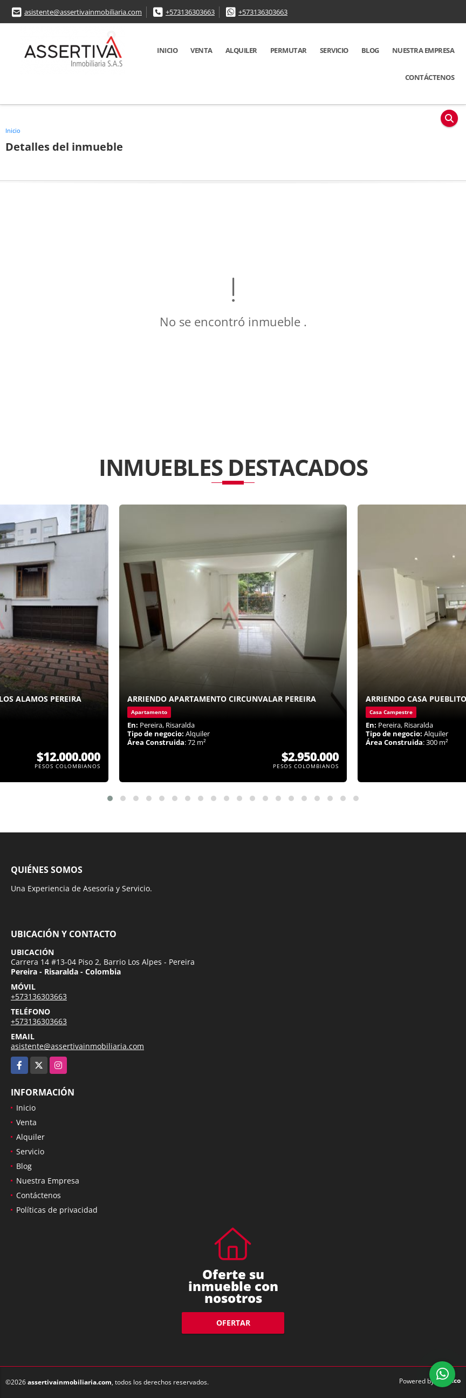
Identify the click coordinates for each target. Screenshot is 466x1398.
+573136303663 (190, 12)
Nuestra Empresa (423, 50)
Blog (370, 50)
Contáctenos (430, 77)
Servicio (334, 50)
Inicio (167, 50)
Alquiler (241, 50)
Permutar (288, 50)
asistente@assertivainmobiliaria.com (83, 12)
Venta (201, 50)
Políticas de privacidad (57, 1210)
